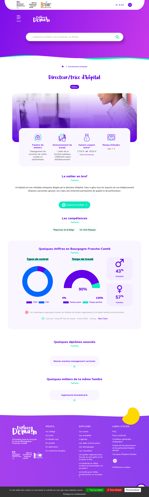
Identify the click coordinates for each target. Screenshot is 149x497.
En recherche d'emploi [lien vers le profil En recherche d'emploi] (55, 451)
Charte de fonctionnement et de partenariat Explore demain (124, 448)
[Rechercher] (117, 37)
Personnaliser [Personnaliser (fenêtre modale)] (133, 490)
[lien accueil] (63, 66)
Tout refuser (114, 490)
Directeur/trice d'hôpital (77, 67)
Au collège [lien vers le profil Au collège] (50, 431)
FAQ (114, 431)
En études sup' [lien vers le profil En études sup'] (52, 439)
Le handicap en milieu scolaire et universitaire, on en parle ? (91, 466)
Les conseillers (85, 451)
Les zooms (83, 431)
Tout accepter (95, 490)
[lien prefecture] (16, 455)
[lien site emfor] (38, 455)
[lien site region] (27, 455)
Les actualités (85, 435)
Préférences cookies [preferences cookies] (121, 467)
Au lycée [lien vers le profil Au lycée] (49, 435)
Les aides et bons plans (89, 443)
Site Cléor (91, 155)
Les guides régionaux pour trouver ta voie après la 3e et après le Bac (91, 457)
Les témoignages (86, 447)
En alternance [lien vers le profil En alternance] (52, 447)
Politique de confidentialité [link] (74, 494)
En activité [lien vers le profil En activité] (50, 443)
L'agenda (83, 439)
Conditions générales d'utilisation (121, 440)
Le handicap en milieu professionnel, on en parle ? (90, 474)
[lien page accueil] (40, 6)
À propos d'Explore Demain (124, 454)
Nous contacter (119, 435)
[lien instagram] (115, 461)
